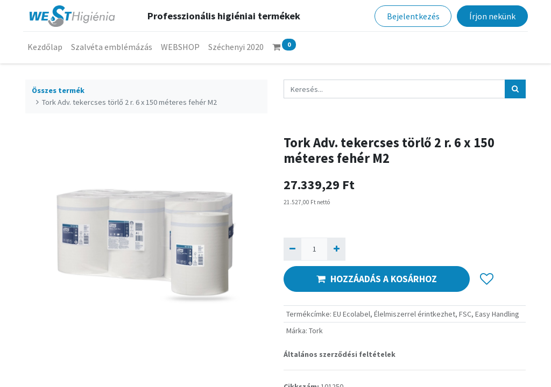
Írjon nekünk (490, 16)
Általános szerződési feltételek (339, 354)
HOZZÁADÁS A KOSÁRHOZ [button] (376, 279)
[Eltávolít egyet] (292, 249)
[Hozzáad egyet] (336, 249)
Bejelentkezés (411, 16)
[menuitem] (47, 47)
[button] (486, 279)
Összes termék (58, 90)
